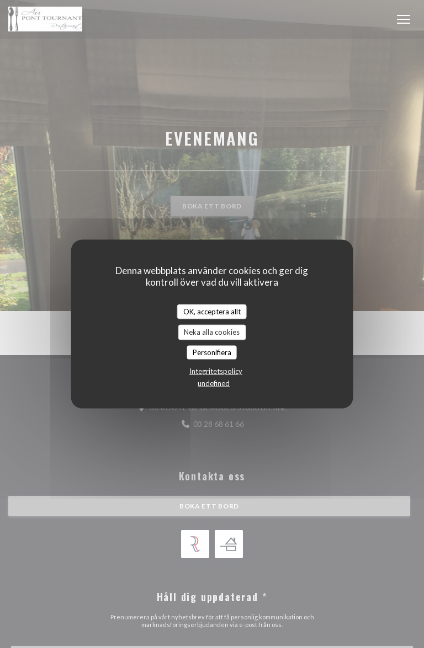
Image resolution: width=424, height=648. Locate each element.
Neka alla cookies (212, 332)
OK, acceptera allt (212, 311)
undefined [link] (214, 383)
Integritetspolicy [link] (215, 371)
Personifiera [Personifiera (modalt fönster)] (212, 351)
